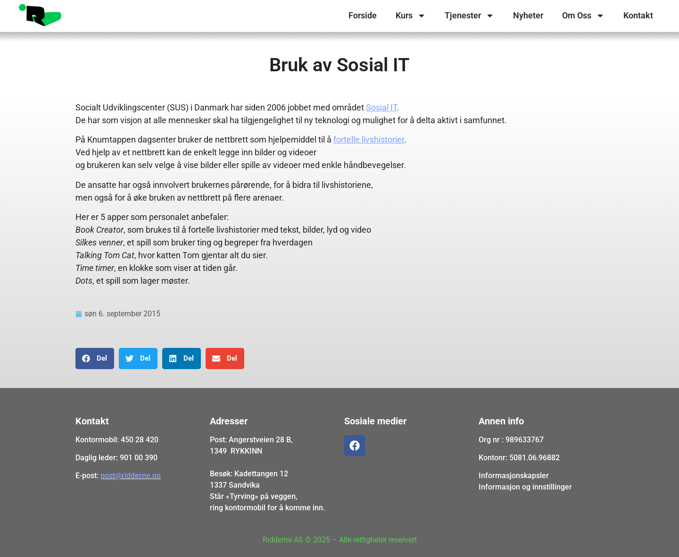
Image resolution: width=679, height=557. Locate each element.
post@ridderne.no (130, 475)
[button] (94, 358)
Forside (362, 15)
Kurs (411, 16)
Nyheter (528, 15)
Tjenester (469, 16)
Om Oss (583, 16)
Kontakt (638, 15)
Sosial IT (381, 107)
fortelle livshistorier (368, 139)
